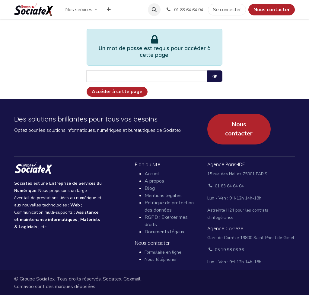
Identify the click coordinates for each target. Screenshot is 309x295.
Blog (150, 188)
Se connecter (227, 9)
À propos (154, 181)
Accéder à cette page (117, 91)
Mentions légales (163, 195)
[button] (154, 9)
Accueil (152, 173)
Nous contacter (271, 9)
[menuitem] (81, 10)
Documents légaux (164, 232)
